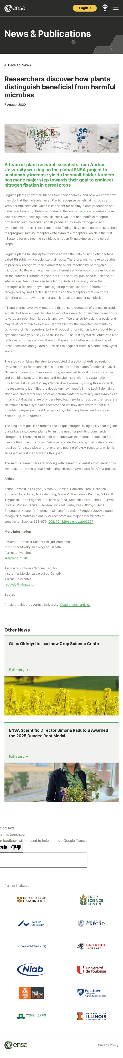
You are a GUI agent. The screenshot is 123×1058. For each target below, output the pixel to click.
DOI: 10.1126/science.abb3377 (70, 521)
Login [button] (83, 8)
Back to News (19, 65)
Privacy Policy (108, 1045)
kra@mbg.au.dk (16, 558)
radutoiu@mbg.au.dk (19, 584)
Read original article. (75, 604)
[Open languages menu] (105, 8)
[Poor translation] (16, 848)
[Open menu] (116, 8)
